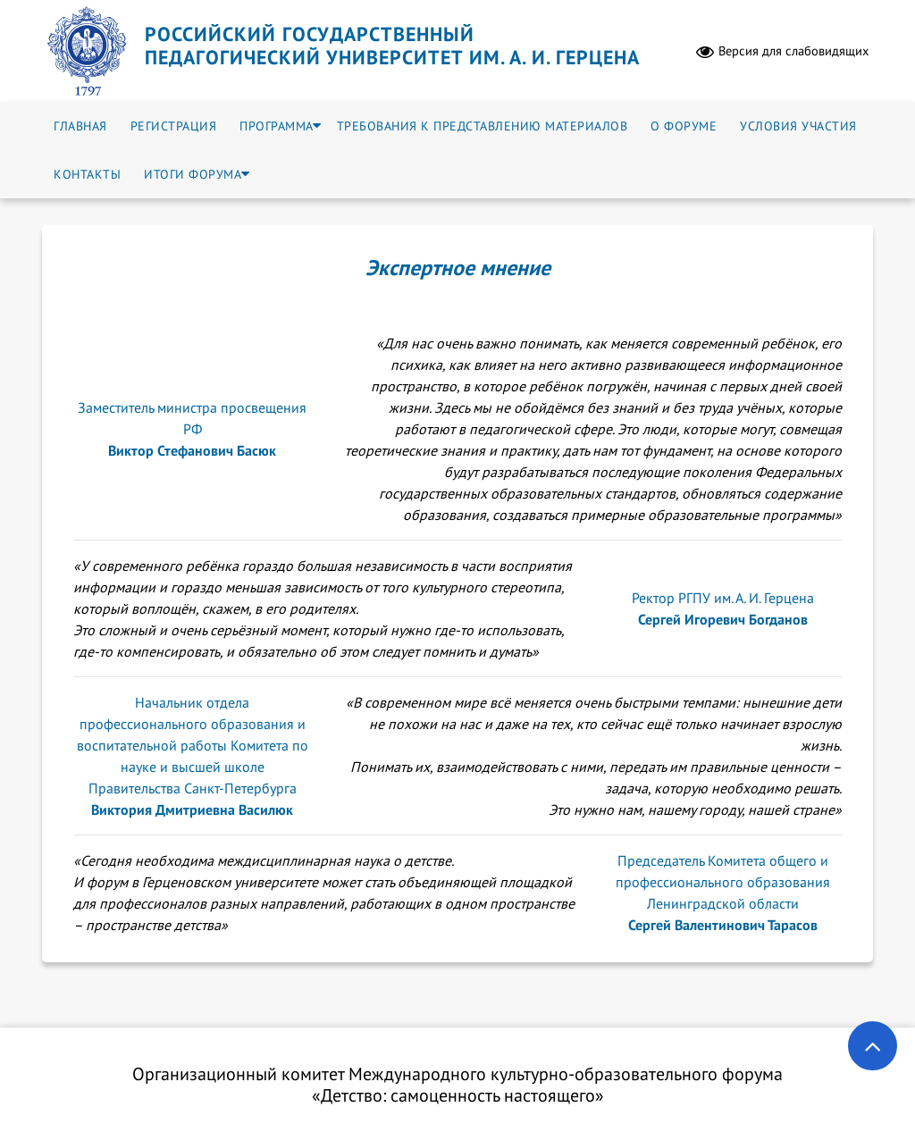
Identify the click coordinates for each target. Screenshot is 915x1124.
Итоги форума (192, 174)
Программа (276, 126)
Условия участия (798, 126)
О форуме (684, 126)
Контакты (87, 174)
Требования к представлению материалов (482, 126)
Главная (80, 126)
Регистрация (173, 126)
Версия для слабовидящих (782, 51)
